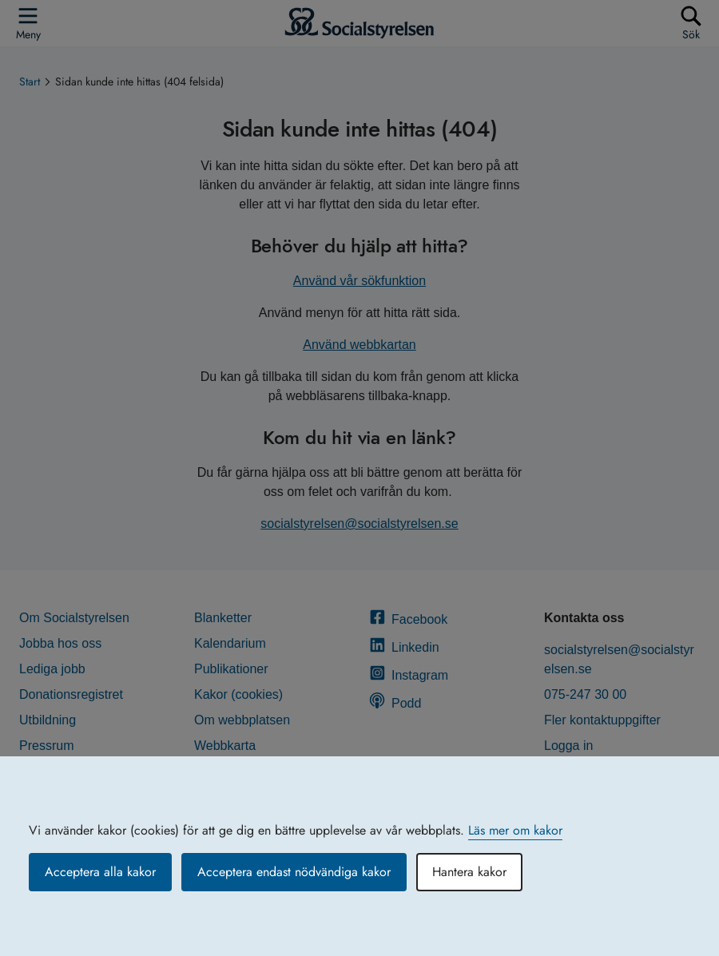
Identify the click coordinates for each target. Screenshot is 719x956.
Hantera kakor (469, 872)
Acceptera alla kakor (100, 872)
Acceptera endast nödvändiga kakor (294, 872)
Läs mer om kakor (515, 830)
